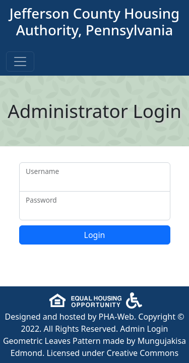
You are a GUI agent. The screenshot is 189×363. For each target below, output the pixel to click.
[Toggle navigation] (20, 61)
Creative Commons (143, 352)
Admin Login (144, 328)
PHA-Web (116, 316)
